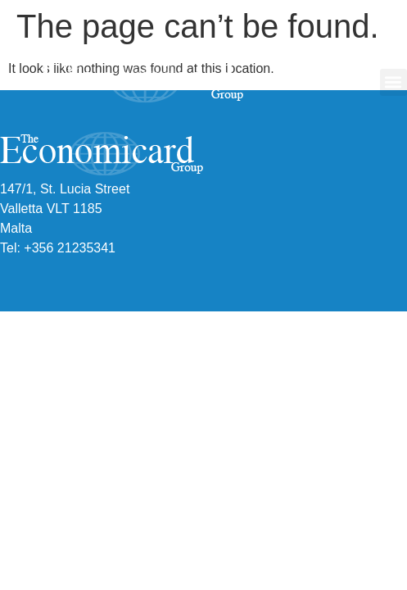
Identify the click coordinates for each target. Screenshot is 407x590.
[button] (393, 82)
